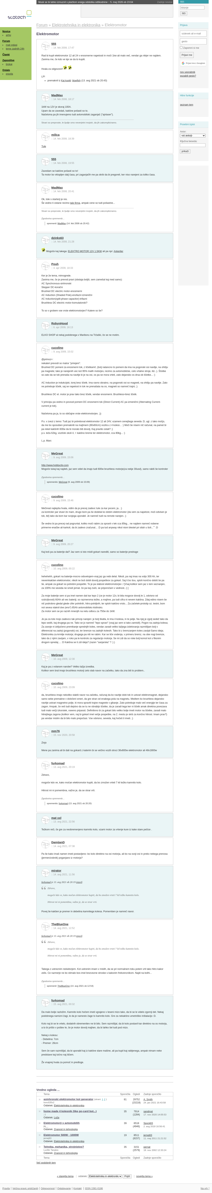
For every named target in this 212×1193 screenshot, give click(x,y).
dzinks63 (57, 238)
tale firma (75, 203)
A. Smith (148, 1099)
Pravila (6, 1188)
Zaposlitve (8, 60)
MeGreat (57, 453)
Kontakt (77, 1188)
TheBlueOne (60, 924)
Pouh (55, 264)
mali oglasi (11, 45)
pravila (9, 73)
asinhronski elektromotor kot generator (68, 1099)
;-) (45, 1114)
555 (53, 43)
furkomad (58, 763)
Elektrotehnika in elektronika (69, 1105)
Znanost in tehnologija (66, 1129)
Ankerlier (118, 251)
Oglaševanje (64, 1188)
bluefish (76, 80)
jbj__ (46, 1126)
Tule (43, 146)
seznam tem (186, 104)
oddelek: (100, 1176)
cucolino (57, 347)
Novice (6, 31)
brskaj (9, 64)
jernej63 (47, 1138)
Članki (6, 54)
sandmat (148, 1111)
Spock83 (148, 1123)
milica (55, 134)
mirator (56, 870)
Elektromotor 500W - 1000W (61, 1134)
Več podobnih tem (46, 1162)
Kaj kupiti (66, 80)
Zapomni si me (189, 47)
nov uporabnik (187, 72)
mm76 (55, 731)
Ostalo (6, 70)
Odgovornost (48, 1188)
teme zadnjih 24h (15, 48)
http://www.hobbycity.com (55, 465)
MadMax (57, 95)
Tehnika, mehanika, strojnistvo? (64, 1146)
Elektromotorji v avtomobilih (62, 1122)
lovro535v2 (49, 1102)
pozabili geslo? (188, 75)
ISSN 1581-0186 (94, 1188)
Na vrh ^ (205, 1188)
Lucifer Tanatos (51, 1150)
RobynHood (59, 323)
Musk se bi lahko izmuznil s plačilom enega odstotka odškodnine (85, 2)
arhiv (8, 35)
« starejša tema (65, 1176)
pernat (146, 1147)
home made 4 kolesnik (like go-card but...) (70, 1111)
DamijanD (58, 842)
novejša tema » (144, 1176)
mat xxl (56, 817)
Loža (56, 1117)
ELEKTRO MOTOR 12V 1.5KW (85, 251)
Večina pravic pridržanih (25, 1188)
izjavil (79, 882)
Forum (6, 41)
